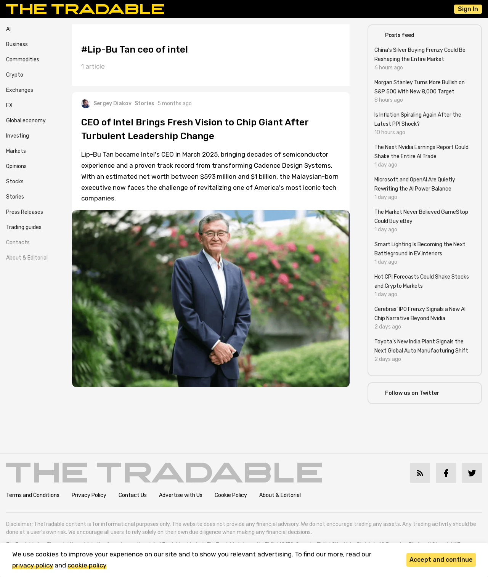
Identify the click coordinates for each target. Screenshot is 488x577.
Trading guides (24, 227)
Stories (15, 197)
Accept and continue (441, 559)
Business (17, 44)
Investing (17, 136)
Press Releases (24, 212)
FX (9, 105)
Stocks (15, 181)
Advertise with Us (180, 495)
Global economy (26, 120)
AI (8, 29)
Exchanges (19, 90)
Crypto (14, 75)
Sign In (468, 9)
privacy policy (32, 565)
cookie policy (86, 565)
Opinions (16, 166)
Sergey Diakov (106, 103)
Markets (16, 151)
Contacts (18, 242)
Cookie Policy (231, 495)
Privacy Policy (89, 495)
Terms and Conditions (32, 495)
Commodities (22, 59)
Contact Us (133, 495)
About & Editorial (27, 258)
